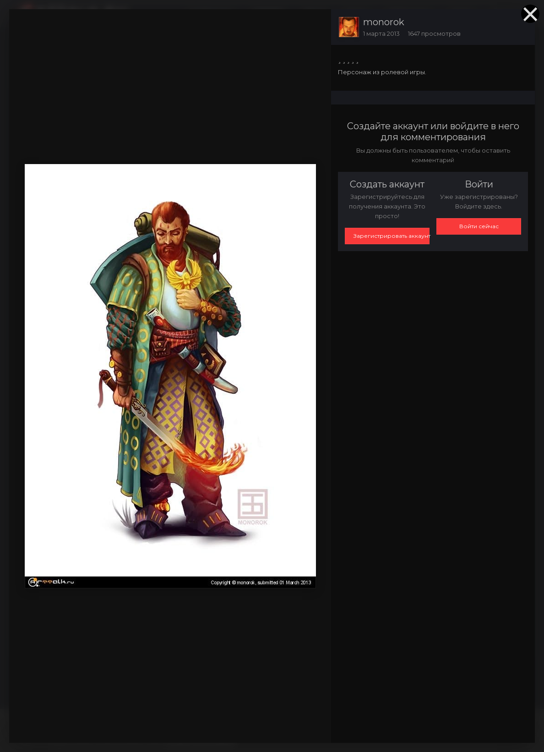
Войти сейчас (479, 226)
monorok (383, 21)
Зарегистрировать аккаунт (392, 235)
